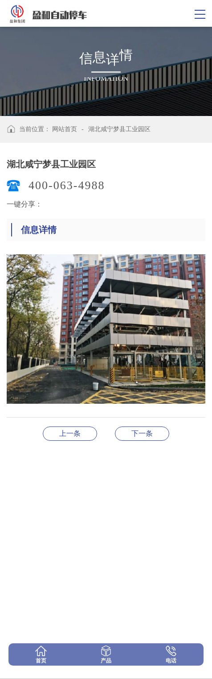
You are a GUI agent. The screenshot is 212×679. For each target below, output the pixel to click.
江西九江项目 (70, 433)
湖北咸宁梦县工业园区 (119, 129)
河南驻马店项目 (142, 433)
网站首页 (64, 129)
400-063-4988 (67, 185)
